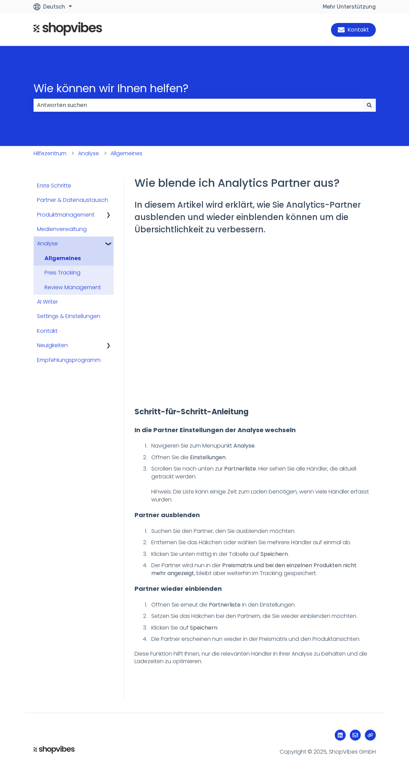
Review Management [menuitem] (72, 287)
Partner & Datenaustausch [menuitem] (72, 200)
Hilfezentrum (50, 153)
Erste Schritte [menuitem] (54, 186)
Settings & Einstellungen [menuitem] (68, 316)
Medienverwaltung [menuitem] (62, 229)
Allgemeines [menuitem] (62, 258)
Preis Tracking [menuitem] (62, 273)
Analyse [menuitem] (47, 243)
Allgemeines (126, 153)
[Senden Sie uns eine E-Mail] (355, 735)
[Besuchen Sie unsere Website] (370, 735)
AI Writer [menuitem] (47, 302)
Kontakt (353, 30)
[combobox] (198, 105)
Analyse (88, 153)
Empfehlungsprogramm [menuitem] (69, 360)
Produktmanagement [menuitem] (65, 215)
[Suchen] (369, 105)
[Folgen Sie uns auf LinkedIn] (340, 735)
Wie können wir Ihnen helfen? (111, 88)
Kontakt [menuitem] (47, 331)
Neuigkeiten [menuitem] (52, 345)
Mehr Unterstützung (349, 6)
